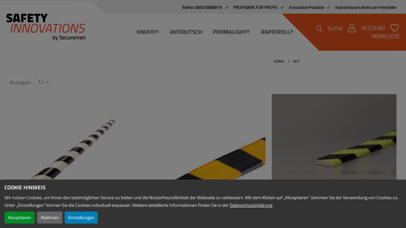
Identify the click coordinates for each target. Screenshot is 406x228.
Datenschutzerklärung (251, 205)
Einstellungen (81, 217)
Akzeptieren (19, 217)
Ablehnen (50, 217)
